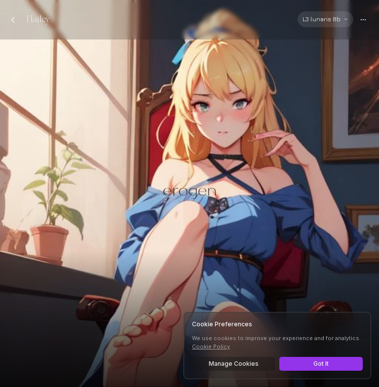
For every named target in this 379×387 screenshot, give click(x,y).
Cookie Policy (211, 346)
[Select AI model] (325, 19)
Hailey (38, 19)
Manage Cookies (234, 363)
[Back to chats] (13, 20)
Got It (321, 363)
